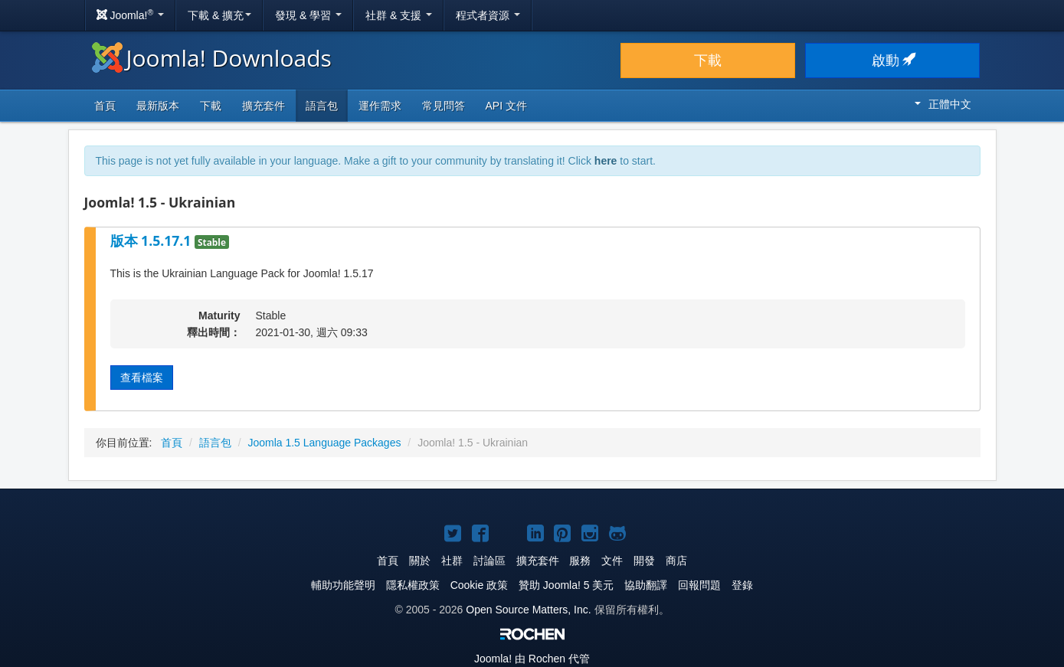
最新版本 (157, 106)
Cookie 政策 (479, 585)
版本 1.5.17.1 (152, 240)
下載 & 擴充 (219, 15)
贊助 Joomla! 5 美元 (566, 585)
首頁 (105, 106)
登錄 (742, 585)
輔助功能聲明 (343, 585)
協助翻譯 (645, 585)
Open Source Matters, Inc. (528, 609)
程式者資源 (488, 15)
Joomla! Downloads (212, 58)
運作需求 (379, 106)
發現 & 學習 (308, 15)
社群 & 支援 (398, 15)
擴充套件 (263, 106)
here (605, 161)
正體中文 (943, 104)
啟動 (893, 60)
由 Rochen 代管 (532, 658)
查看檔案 (141, 377)
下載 (708, 60)
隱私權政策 (413, 585)
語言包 (322, 106)
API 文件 (506, 106)
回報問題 (699, 585)
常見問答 (443, 106)
